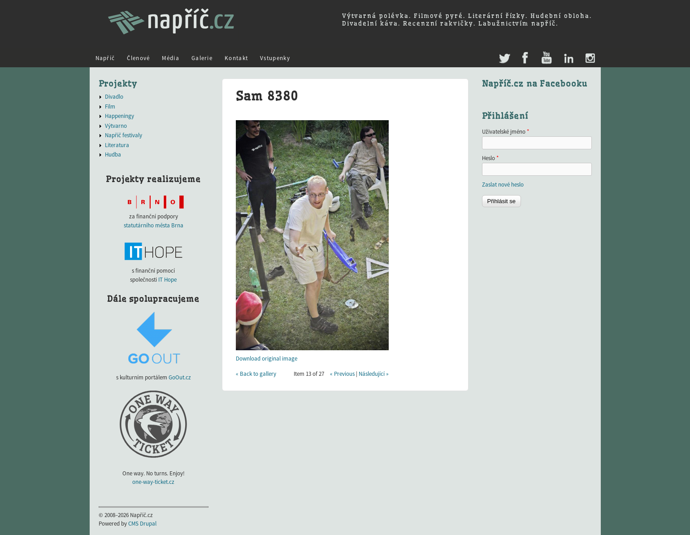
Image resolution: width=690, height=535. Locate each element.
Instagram (589, 58)
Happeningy (119, 116)
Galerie (202, 58)
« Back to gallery (256, 374)
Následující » (374, 374)
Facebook (525, 58)
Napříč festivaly (123, 135)
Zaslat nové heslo (503, 184)
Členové (138, 58)
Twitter (503, 54)
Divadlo (114, 96)
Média (170, 58)
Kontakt (236, 58)
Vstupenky (275, 58)
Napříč (105, 58)
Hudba (113, 154)
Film (110, 106)
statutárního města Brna (153, 225)
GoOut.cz (180, 377)
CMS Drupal (142, 523)
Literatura (117, 145)
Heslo (490, 158)
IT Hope (167, 279)
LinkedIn (568, 58)
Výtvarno (116, 126)
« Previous (342, 374)
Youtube (546, 58)
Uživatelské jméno (505, 131)
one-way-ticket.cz (153, 482)
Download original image (266, 358)
